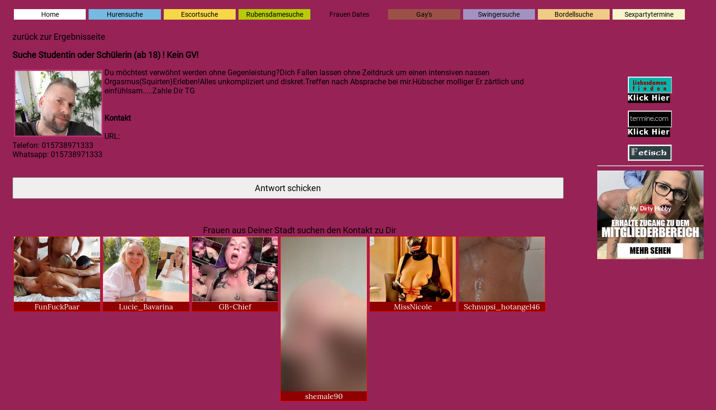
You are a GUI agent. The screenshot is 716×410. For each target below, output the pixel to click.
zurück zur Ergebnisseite (58, 37)
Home (50, 14)
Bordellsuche (574, 14)
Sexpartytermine (649, 14)
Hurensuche (125, 14)
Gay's (424, 14)
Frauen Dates (349, 14)
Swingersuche (499, 14)
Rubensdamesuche (274, 14)
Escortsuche (199, 14)
